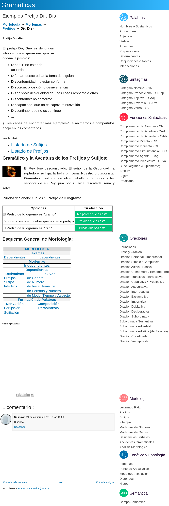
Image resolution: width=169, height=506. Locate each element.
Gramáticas (18, 5)
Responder (20, 426)
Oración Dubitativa (132, 306)
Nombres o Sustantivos (135, 26)
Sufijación (11, 312)
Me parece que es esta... (93, 214)
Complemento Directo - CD (138, 141)
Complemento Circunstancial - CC (143, 151)
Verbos (124, 41)
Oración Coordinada (133, 336)
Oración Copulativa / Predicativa (141, 281)
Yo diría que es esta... (93, 221)
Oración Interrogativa (134, 291)
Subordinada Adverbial (135, 326)
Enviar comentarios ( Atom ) (33, 488)
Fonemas (126, 463)
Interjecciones (129, 66)
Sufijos (124, 417)
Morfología (139, 399)
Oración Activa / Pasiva (135, 267)
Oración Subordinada (134, 316)
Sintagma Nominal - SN (135, 88)
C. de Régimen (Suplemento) (139, 166)
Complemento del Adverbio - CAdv (143, 136)
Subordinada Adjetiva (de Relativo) (143, 331)
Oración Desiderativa (134, 311)
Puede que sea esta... (93, 228)
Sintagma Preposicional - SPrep (141, 93)
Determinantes (129, 56)
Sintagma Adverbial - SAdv (138, 103)
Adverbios (126, 46)
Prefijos (8, 28)
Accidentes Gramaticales (136, 442)
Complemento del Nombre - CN (141, 126)
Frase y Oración (130, 252)
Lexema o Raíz (130, 407)
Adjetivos (125, 36)
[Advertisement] (84, 45)
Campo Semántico (132, 502)
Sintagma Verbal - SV (134, 108)
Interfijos (125, 422)
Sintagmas (139, 79)
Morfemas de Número (134, 427)
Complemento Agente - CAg (139, 156)
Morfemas (34, 24)
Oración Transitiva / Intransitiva (141, 276)
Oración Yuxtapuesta (134, 341)
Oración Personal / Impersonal (140, 257)
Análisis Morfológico (133, 447)
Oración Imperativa (132, 301)
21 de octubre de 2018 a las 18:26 (45, 417)
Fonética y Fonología (147, 455)
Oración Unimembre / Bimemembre (144, 272)
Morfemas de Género (134, 432)
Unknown (19, 417)
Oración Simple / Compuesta (139, 262)
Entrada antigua (105, 482)
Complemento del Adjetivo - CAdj (142, 131)
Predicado (126, 181)
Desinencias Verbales (134, 437)
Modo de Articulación (134, 473)
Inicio (61, 482)
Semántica (139, 493)
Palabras (137, 18)
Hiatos (123, 483)
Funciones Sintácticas (148, 117)
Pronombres (128, 31)
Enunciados (127, 247)
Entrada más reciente (15, 482)
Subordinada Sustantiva (136, 321)
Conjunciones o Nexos (135, 61)
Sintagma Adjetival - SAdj (137, 98)
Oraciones (138, 238)
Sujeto (123, 176)
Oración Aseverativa (133, 286)
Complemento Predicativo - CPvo (142, 161)
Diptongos (126, 478)
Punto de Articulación (134, 468)
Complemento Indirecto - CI (138, 146)
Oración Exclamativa (133, 296)
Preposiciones (129, 51)
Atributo (124, 171)
